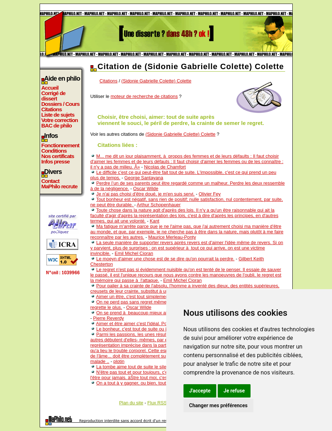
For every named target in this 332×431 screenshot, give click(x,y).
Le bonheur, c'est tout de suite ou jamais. (138, 329)
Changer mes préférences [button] (218, 405)
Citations (51, 109)
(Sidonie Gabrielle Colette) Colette (156, 81)
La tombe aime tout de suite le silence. (135, 366)
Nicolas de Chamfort (165, 167)
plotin (119, 361)
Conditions (54, 150)
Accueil (50, 87)
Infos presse (55, 161)
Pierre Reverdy (108, 318)
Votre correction (59, 120)
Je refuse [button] (234, 391)
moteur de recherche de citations (144, 96)
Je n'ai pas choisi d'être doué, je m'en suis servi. (145, 194)
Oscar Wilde (145, 188)
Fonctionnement (60, 145)
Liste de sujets (58, 114)
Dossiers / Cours (60, 104)
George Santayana (143, 177)
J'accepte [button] (200, 391)
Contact (50, 181)
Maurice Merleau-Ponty (172, 237)
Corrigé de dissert (53, 95)
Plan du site (131, 402)
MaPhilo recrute (59, 186)
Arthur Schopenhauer (159, 204)
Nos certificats (57, 156)
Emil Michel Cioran (134, 253)
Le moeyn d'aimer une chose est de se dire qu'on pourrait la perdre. (165, 258)
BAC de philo (56, 125)
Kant (154, 221)
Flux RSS (157, 402)
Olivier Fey (210, 194)
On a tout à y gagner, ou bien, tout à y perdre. (142, 383)
